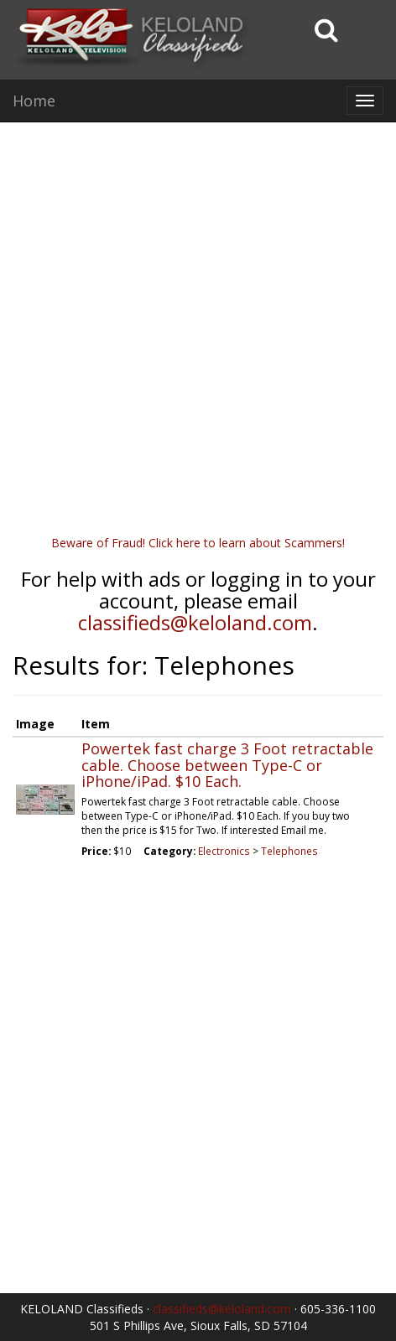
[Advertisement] (198, 337)
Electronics (224, 850)
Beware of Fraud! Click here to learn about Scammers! (198, 543)
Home (34, 101)
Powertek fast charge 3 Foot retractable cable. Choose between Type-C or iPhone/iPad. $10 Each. (227, 765)
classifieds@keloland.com (195, 622)
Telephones (289, 850)
